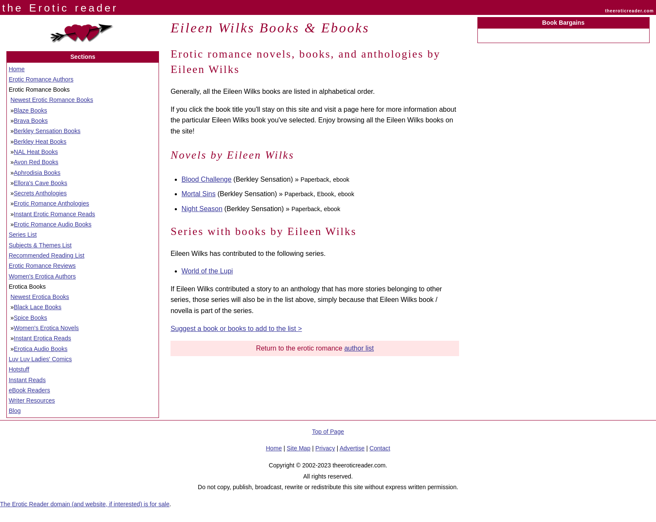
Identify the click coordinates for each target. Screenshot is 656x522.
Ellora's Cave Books (40, 183)
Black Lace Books (37, 307)
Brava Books (31, 120)
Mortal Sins (199, 193)
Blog (14, 410)
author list (359, 348)
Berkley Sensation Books (47, 131)
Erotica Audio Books (40, 348)
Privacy (325, 448)
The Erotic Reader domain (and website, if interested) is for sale (85, 504)
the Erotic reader (60, 8)
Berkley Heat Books (40, 141)
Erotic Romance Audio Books (52, 224)
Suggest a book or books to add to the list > (236, 328)
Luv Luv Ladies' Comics (40, 359)
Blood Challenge (206, 179)
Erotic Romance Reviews (42, 265)
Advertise (352, 448)
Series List (23, 234)
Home (17, 69)
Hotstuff (19, 369)
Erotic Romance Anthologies (51, 203)
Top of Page (328, 431)
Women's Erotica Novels (46, 328)
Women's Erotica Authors (42, 276)
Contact (380, 448)
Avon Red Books (36, 162)
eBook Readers (29, 390)
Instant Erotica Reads (42, 338)
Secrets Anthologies (40, 193)
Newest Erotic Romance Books (51, 99)
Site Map (299, 448)
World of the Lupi (207, 271)
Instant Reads (27, 380)
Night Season (202, 208)
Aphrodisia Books (37, 172)
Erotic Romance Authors (41, 79)
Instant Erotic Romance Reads (54, 214)
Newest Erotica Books (39, 296)
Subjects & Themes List (40, 245)
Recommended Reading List (46, 255)
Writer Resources (32, 400)
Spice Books (30, 317)
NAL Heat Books (36, 151)
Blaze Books (30, 110)
